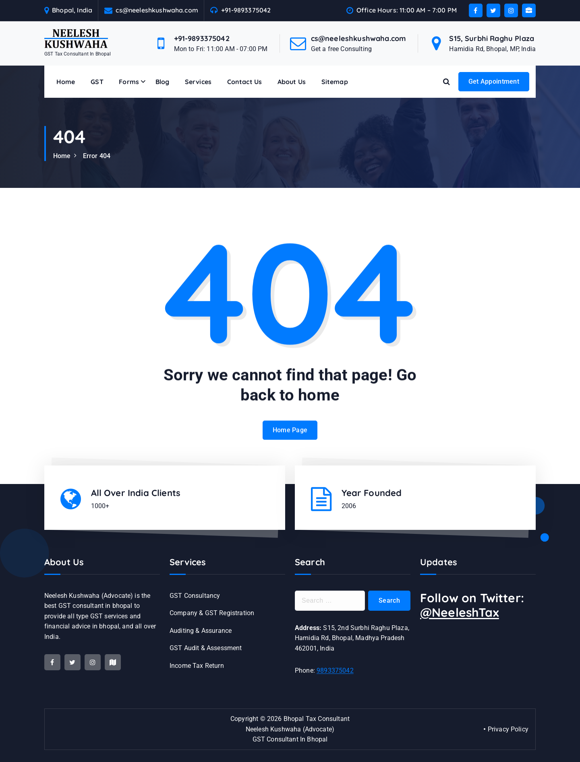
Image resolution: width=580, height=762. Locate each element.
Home (65, 82)
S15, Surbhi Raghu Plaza (491, 38)
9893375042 (335, 670)
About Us (292, 82)
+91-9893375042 (246, 10)
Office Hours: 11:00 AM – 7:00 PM (406, 10)
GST (97, 82)
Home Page (290, 439)
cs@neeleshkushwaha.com (157, 10)
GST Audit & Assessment (206, 648)
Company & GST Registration (212, 613)
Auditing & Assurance (201, 630)
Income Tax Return (197, 665)
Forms (129, 82)
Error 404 (96, 156)
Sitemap (334, 82)
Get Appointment (494, 81)
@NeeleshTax (459, 612)
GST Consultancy (195, 595)
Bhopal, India (72, 10)
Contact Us (244, 82)
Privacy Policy (508, 729)
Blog (162, 82)
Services (198, 82)
